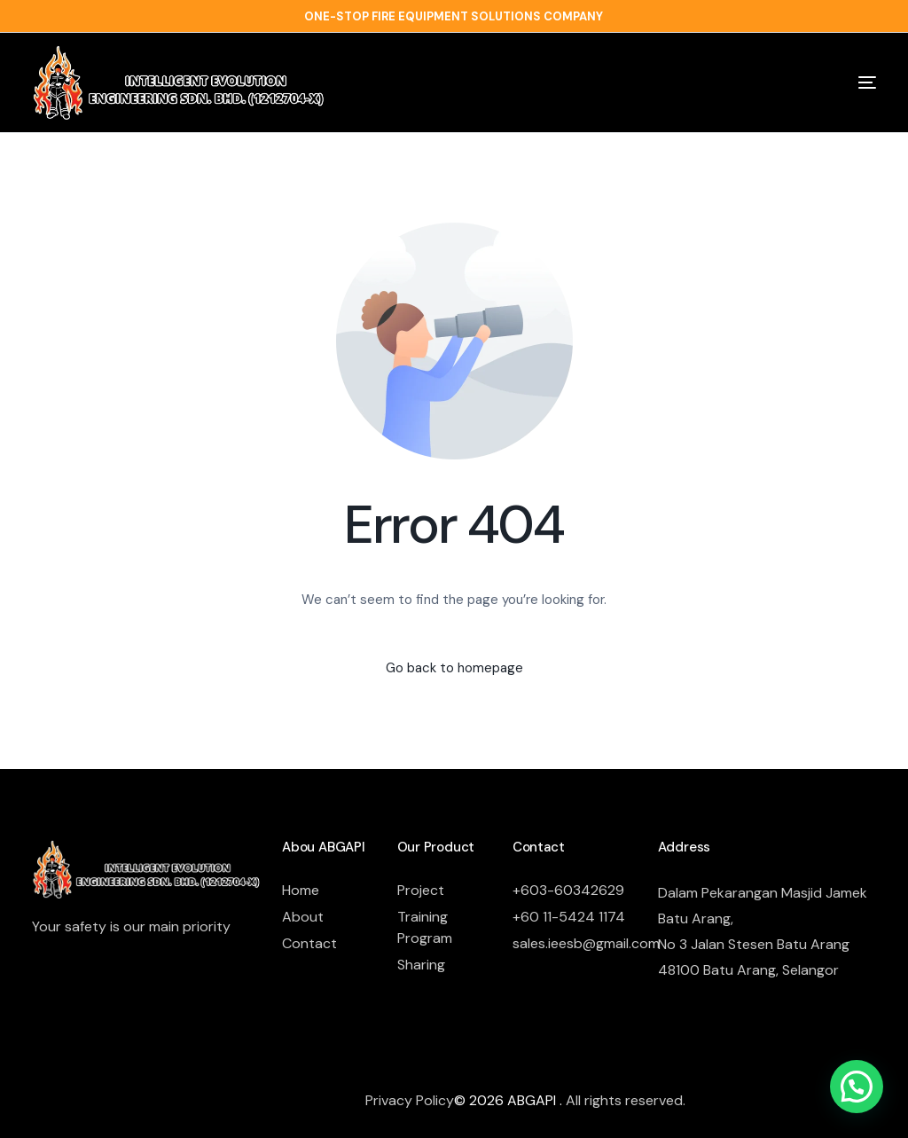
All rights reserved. (625, 1100)
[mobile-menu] (839, 82)
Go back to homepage (454, 668)
